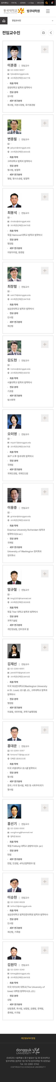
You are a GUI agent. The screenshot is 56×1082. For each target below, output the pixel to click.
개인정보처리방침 (28, 1038)
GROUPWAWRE (42, 3)
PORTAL (14, 3)
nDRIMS (23, 3)
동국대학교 (4, 3)
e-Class (31, 3)
